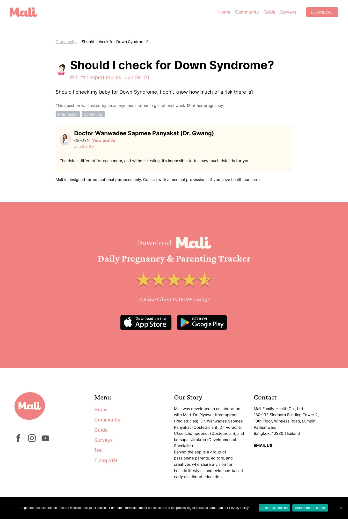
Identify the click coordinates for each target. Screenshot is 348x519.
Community (247, 12)
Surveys (288, 12)
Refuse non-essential (310, 508)
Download (322, 12)
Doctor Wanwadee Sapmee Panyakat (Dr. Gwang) (144, 133)
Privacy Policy (238, 508)
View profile (103, 140)
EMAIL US (263, 445)
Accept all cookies (274, 508)
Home (224, 12)
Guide (269, 12)
